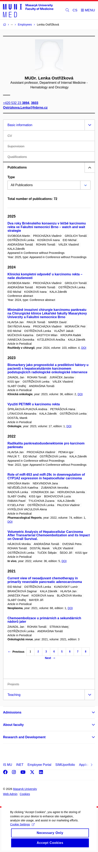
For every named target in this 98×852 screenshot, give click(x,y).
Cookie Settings (22, 830)
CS (75, 10)
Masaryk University (25, 789)
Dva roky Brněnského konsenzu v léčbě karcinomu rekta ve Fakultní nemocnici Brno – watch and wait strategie (46, 227)
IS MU (7, 764)
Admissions (12, 712)
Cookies (25, 794)
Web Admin (10, 794)
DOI (83, 347)
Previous (16, 651)
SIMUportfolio (65, 764)
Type (11, 177)
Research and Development (24, 737)
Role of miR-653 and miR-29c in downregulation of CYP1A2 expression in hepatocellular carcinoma (46, 476)
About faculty (13, 724)
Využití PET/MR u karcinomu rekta (33, 404)
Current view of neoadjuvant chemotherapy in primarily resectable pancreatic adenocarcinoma (44, 580)
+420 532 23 (16, 103)
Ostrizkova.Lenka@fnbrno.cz (25, 107)
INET (19, 764)
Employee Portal (39, 764)
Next (50, 658)
